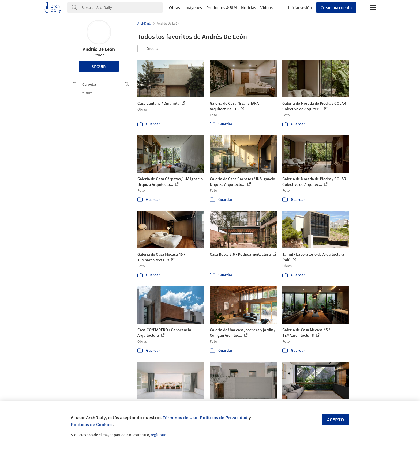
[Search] (122, 7)
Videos (266, 7)
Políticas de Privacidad (224, 417)
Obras (174, 7)
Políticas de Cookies (91, 424)
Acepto (335, 420)
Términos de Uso (180, 417)
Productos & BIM (221, 7)
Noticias (248, 7)
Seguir (99, 66)
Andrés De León (99, 49)
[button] (150, 48)
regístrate (158, 434)
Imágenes (193, 7)
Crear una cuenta (336, 7)
